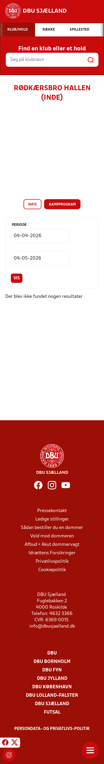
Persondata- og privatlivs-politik (52, 729)
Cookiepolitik (52, 570)
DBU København (52, 687)
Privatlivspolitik (52, 561)
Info (32, 204)
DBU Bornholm (52, 662)
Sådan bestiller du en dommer (52, 528)
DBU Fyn (52, 670)
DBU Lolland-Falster (52, 695)
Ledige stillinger (52, 519)
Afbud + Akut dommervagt (52, 544)
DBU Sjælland (52, 704)
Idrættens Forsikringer (52, 553)
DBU (52, 653)
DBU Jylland (52, 678)
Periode (19, 225)
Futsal (52, 712)
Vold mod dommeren (52, 536)
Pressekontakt (52, 511)
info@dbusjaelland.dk (52, 626)
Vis (16, 278)
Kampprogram (62, 204)
